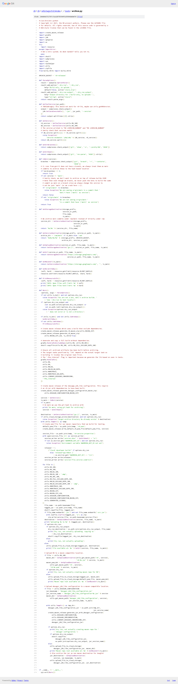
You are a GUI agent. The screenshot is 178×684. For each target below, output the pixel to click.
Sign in (173, 3)
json (174, 680)
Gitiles (13, 680)
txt (168, 680)
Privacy (19, 680)
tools (67, 11)
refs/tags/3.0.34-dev (51, 11)
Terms (26, 680)
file (80, 17)
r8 (34, 11)
